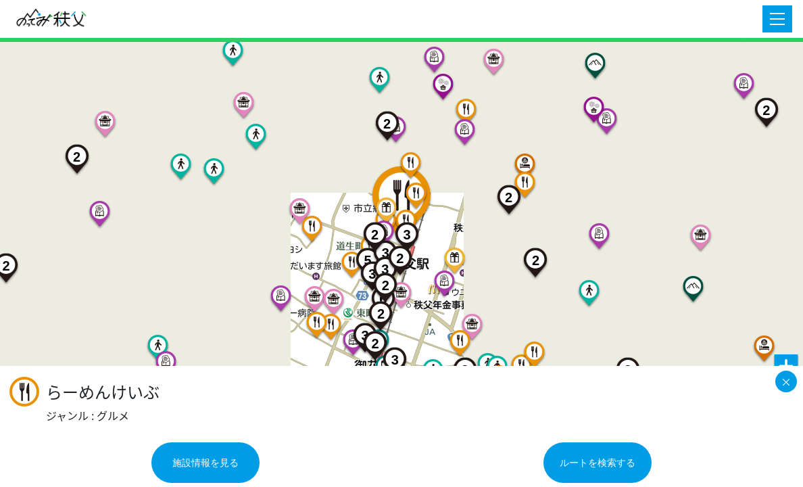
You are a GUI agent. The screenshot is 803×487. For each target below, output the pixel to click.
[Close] (786, 381)
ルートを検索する (597, 463)
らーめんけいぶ (103, 392)
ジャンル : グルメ (87, 415)
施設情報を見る (205, 463)
